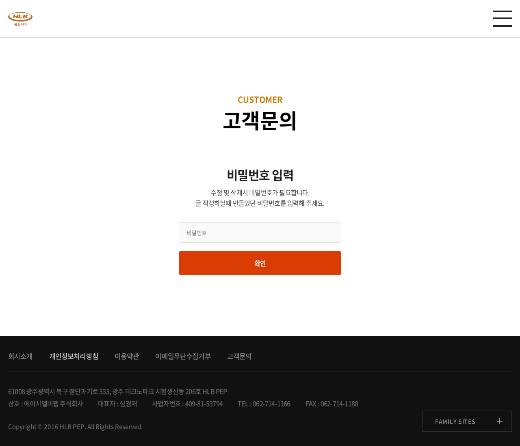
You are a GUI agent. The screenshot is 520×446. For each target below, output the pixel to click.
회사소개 (20, 356)
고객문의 (239, 356)
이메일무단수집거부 (182, 356)
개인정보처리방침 (73, 356)
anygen (20, 18)
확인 (260, 263)
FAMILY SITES (455, 421)
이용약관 (127, 356)
